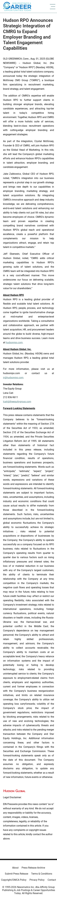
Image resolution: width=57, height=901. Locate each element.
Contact (52, 879)
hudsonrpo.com (14, 342)
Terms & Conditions (41, 873)
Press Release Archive (33, 867)
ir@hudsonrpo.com (13, 377)
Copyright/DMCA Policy (13, 879)
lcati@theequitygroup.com (17, 401)
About (15, 867)
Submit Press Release (16, 873)
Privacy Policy (37, 879)
